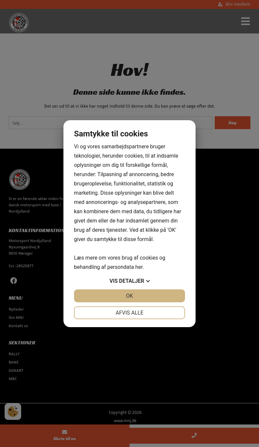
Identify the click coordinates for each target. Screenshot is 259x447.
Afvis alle (129, 313)
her (138, 267)
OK (129, 296)
